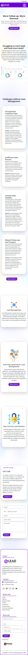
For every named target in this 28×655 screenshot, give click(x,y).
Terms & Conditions (7, 608)
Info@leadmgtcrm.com (10, 582)
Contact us (8, 496)
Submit (7, 535)
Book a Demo (14, 28)
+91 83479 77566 (9, 584)
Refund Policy (6, 610)
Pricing (4, 603)
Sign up (4, 599)
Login (3, 597)
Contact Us (5, 604)
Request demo (6, 601)
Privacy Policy (6, 606)
